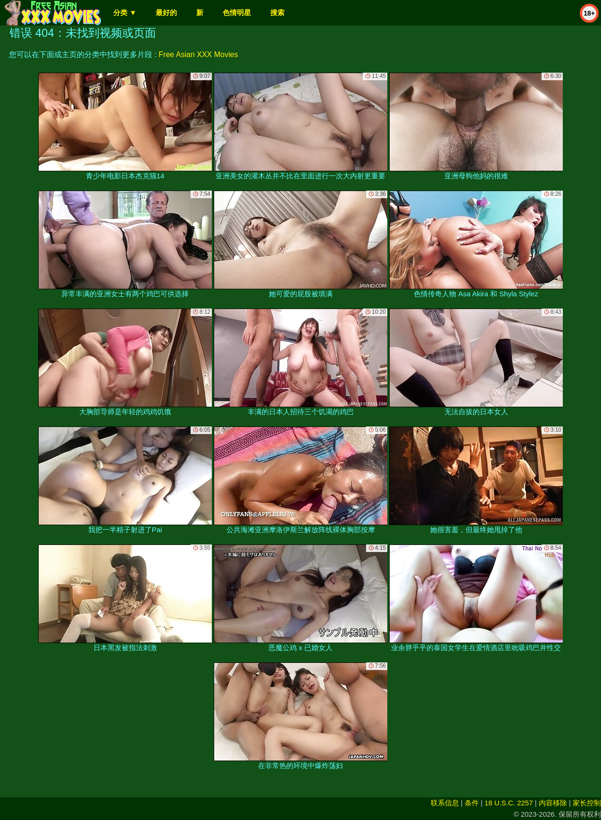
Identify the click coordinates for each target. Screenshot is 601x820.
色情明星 (237, 12)
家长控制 (587, 803)
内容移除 (553, 803)
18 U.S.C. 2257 (508, 803)
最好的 (166, 12)
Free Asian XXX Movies (198, 54)
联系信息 (445, 803)
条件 (472, 803)
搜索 (277, 12)
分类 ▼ (124, 12)
